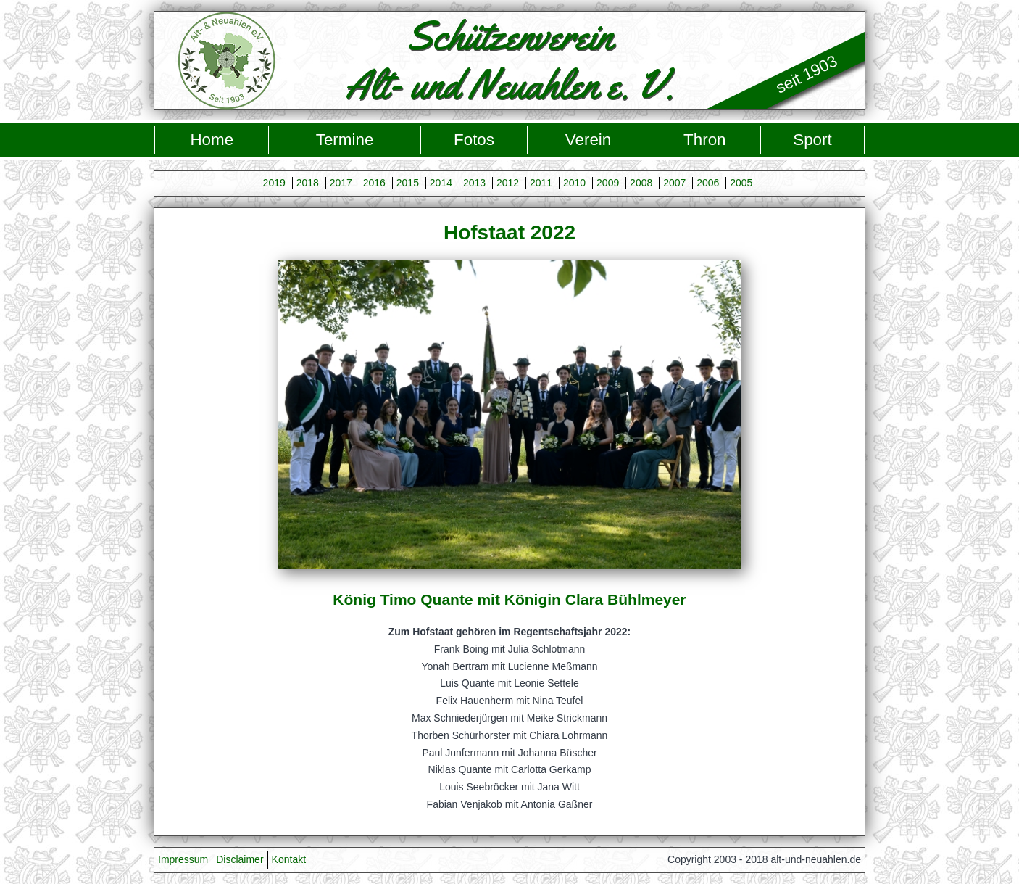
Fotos (474, 140)
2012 (507, 183)
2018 (307, 183)
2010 (574, 183)
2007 (674, 183)
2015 (407, 183)
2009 (607, 183)
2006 (707, 183)
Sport (812, 140)
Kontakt (289, 859)
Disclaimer (239, 859)
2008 (641, 183)
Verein (588, 140)
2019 (274, 183)
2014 (441, 183)
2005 (741, 183)
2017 (341, 183)
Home (211, 140)
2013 (474, 183)
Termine (345, 140)
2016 (374, 183)
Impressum (183, 859)
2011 (541, 183)
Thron (704, 140)
